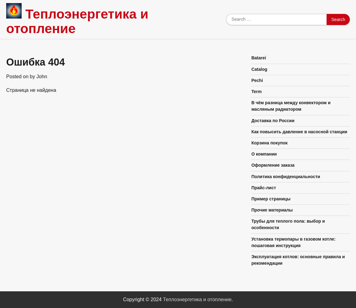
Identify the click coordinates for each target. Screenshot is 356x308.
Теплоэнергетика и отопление (77, 21)
